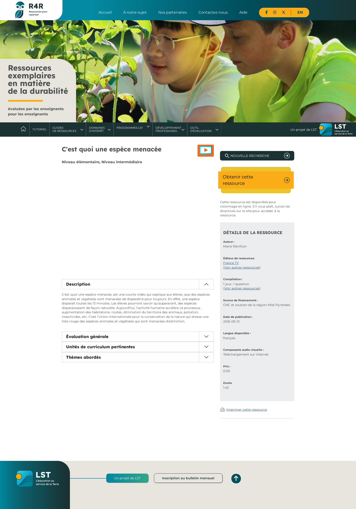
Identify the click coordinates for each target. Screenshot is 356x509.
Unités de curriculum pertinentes (100, 346)
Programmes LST (129, 127)
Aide (243, 12)
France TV (231, 263)
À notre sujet (135, 12)
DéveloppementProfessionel (168, 129)
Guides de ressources (64, 129)
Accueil (105, 12)
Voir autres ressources (242, 267)
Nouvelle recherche (249, 156)
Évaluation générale (87, 336)
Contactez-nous (213, 12)
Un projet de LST (127, 478)
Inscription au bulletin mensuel (188, 478)
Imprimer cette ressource (246, 410)
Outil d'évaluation (201, 129)
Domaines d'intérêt (97, 129)
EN (300, 12)
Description (78, 284)
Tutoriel (39, 129)
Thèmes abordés (83, 357)
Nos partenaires (172, 12)
